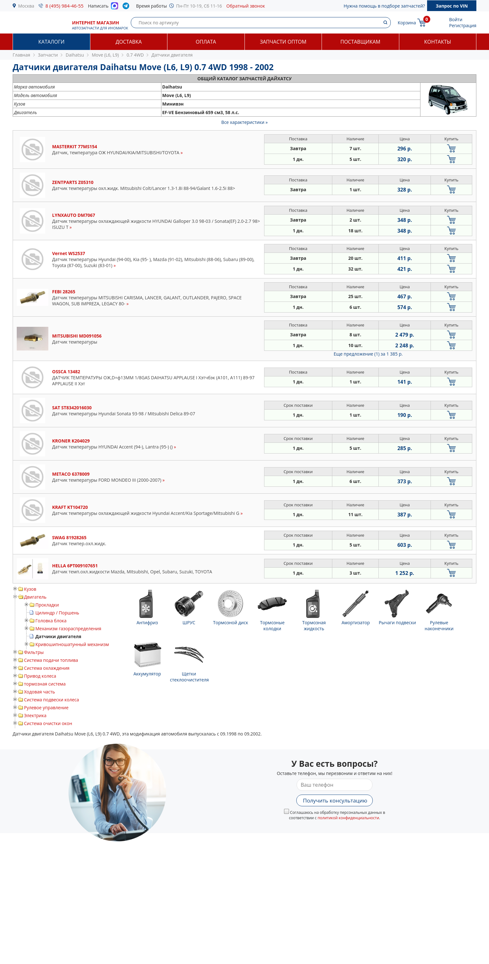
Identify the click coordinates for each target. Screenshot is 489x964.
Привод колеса (40, 676)
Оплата (206, 41)
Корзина (407, 23)
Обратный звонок (245, 6)
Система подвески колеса (51, 700)
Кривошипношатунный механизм (72, 644)
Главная (21, 55)
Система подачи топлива (51, 660)
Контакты (437, 41)
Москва (26, 6)
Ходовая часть (39, 692)
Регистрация (462, 25)
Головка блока (51, 621)
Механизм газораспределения (68, 628)
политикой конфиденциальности (348, 818)
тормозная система (45, 684)
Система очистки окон (48, 723)
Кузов (30, 589)
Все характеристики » (244, 122)
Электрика (35, 715)
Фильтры (34, 652)
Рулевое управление (46, 708)
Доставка (129, 41)
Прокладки (47, 605)
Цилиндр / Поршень (57, 613)
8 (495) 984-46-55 (64, 6)
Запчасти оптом (283, 41)
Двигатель (35, 597)
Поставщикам (360, 41)
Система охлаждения (46, 668)
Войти (455, 19)
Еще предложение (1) (368, 354)
